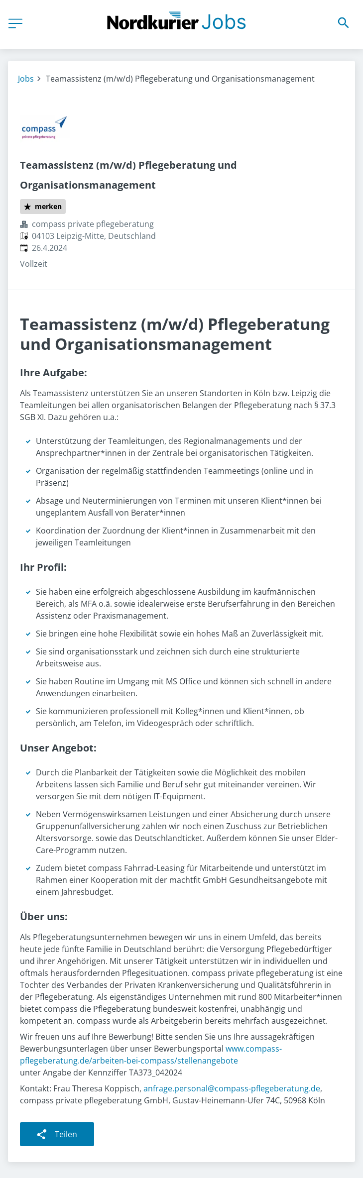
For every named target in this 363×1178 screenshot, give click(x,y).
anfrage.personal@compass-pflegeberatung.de (231, 1088)
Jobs (26, 78)
